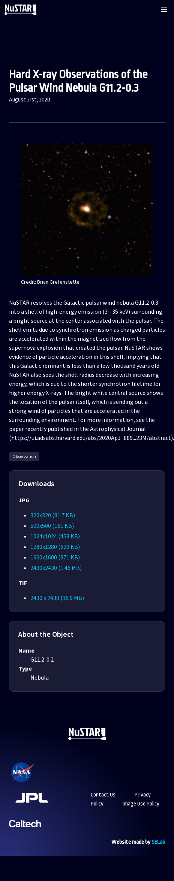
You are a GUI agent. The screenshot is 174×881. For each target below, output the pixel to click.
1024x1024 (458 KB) (55, 536)
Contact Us (103, 795)
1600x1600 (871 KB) (55, 557)
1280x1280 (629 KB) (55, 547)
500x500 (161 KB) (52, 526)
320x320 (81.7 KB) (52, 515)
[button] (164, 10)
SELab (158, 842)
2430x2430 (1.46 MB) (56, 568)
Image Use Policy (141, 804)
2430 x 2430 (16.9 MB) (57, 598)
